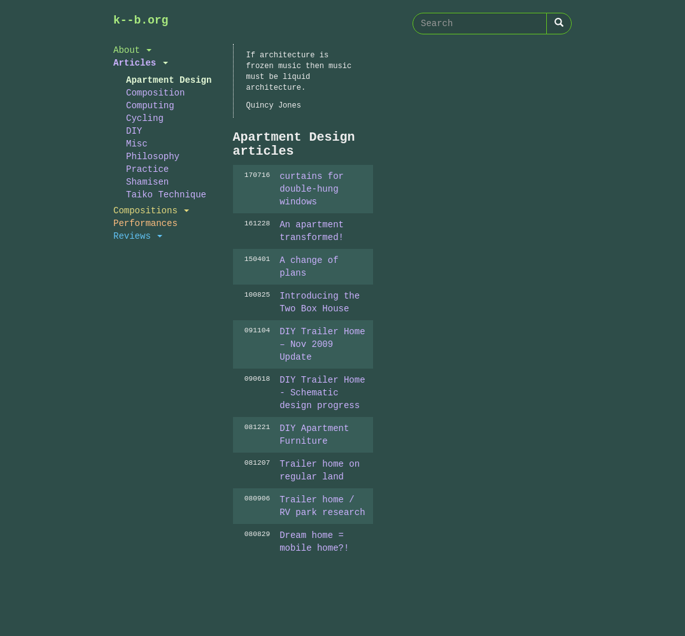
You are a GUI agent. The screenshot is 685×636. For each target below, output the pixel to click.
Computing (150, 105)
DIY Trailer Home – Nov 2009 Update (322, 344)
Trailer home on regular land (319, 470)
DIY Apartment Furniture (314, 434)
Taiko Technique (166, 194)
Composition (155, 93)
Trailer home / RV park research (322, 505)
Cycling (145, 118)
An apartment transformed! (311, 230)
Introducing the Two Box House (319, 302)
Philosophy (153, 156)
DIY (134, 131)
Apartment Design (168, 80)
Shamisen (147, 182)
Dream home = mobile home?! (314, 541)
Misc (137, 144)
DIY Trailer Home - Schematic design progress (322, 392)
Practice (147, 169)
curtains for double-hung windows (311, 189)
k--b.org (140, 20)
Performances (145, 223)
